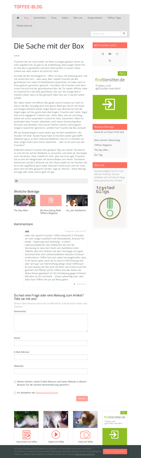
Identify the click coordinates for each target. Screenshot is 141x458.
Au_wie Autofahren (76, 210)
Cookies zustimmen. (115, 451)
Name (18, 338)
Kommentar (21, 311)
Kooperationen (95, 17)
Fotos (54, 17)
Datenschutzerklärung (47, 392)
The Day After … (22, 210)
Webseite (18, 366)
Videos (65, 17)
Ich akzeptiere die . (36, 392)
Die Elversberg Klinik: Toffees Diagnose (50, 212)
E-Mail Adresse (22, 352)
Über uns (78, 17)
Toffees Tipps (114, 17)
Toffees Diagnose (103, 145)
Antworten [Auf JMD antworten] (81, 284)
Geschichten (40, 17)
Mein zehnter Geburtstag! (107, 140)
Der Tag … (99, 154)
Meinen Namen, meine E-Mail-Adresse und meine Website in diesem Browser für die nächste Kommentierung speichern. (50, 383)
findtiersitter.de (24, 25)
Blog (26, 17)
